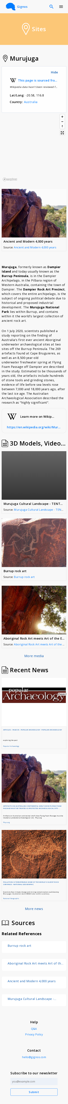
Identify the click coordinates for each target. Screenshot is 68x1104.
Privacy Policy (34, 1034)
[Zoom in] (62, 116)
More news (34, 908)
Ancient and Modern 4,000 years (35, 247)
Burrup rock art (24, 577)
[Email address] (34, 1081)
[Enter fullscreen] (62, 132)
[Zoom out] (62, 121)
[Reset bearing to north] (62, 126)
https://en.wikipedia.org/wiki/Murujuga (34, 427)
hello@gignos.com (34, 1057)
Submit (34, 1092)
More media (34, 656)
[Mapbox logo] (10, 179)
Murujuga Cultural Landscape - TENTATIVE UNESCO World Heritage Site (35, 999)
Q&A (34, 1029)
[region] (34, 147)
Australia (31, 102)
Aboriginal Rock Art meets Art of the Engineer (35, 963)
